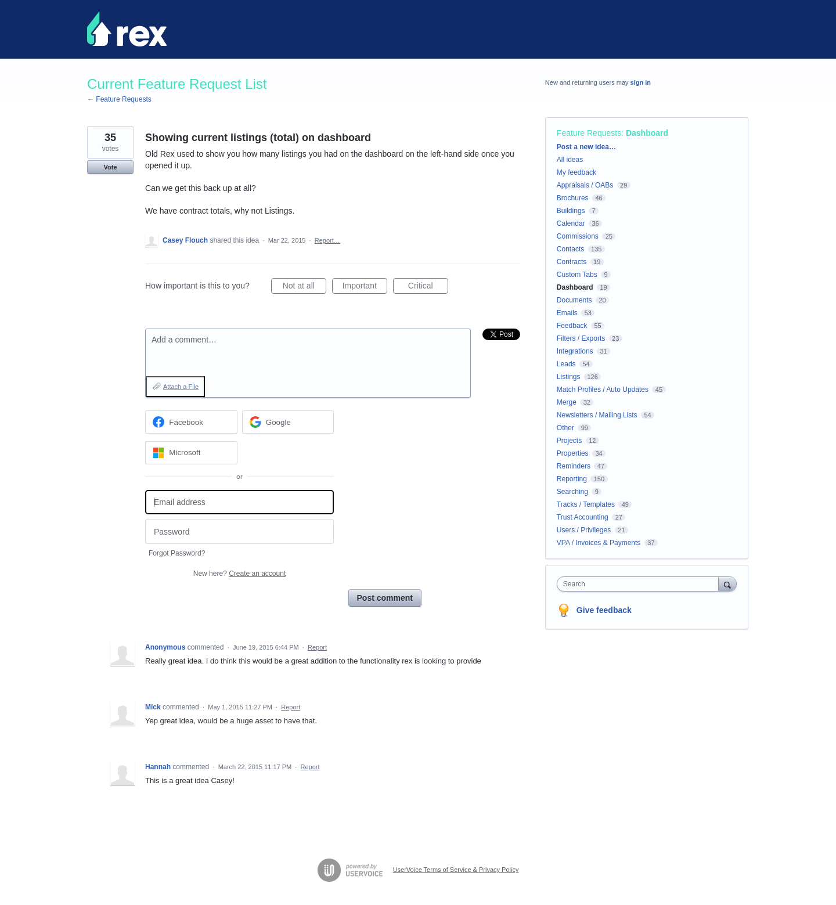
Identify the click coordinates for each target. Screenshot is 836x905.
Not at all (304, 287)
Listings (569, 377)
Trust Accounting (582, 517)
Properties (573, 453)
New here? (239, 573)
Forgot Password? (177, 553)
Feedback (572, 326)
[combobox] (641, 584)
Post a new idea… (586, 147)
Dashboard (647, 133)
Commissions (578, 236)
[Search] (727, 583)
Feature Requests (589, 133)
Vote (110, 167)
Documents (574, 300)
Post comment (385, 598)
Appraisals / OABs (585, 185)
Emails (567, 313)
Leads (566, 364)
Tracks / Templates (586, 504)
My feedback (576, 172)
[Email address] (239, 502)
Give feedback (604, 610)
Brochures (573, 198)
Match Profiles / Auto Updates (602, 389)
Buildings (571, 211)
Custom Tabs (577, 275)
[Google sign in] (288, 422)
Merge (566, 402)
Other (565, 428)
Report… (327, 240)
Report (317, 647)
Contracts (571, 262)
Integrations (575, 351)
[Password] (239, 531)
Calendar (571, 223)
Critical (428, 287)
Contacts (570, 249)
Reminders (573, 466)
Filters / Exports (581, 338)
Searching (572, 492)
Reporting (572, 479)
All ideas (570, 160)
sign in (640, 82)
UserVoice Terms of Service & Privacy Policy (456, 869)
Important (365, 287)
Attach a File (181, 386)
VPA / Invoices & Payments (599, 543)
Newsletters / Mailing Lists (597, 415)
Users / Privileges (584, 530)
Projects (569, 441)
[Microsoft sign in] (191, 452)
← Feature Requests (119, 99)
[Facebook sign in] (191, 422)
